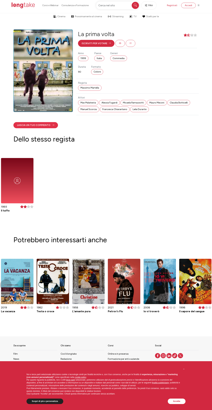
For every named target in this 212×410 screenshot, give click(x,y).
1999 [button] (83, 58)
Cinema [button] (59, 16)
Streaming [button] (116, 16)
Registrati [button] (172, 5)
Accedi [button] (188, 5)
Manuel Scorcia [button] (88, 109)
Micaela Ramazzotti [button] (133, 102)
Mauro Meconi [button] (156, 102)
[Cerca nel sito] (118, 5)
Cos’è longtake (69, 353)
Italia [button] (99, 58)
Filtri (149, 5)
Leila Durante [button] (139, 109)
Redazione (66, 359)
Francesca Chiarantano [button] (114, 109)
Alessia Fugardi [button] (109, 102)
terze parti (70, 380)
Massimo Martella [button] (89, 87)
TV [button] (133, 16)
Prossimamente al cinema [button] (86, 16)
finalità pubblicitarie (160, 383)
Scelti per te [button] (150, 16)
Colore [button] (97, 71)
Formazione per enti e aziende (123, 359)
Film (15, 353)
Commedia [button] (119, 58)
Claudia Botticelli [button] (179, 102)
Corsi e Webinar (50, 5)
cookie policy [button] (80, 377)
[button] (96, 43)
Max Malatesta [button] (88, 102)
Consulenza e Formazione (75, 5)
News (16, 359)
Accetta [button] (176, 401)
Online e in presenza (118, 353)
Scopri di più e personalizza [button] (45, 401)
